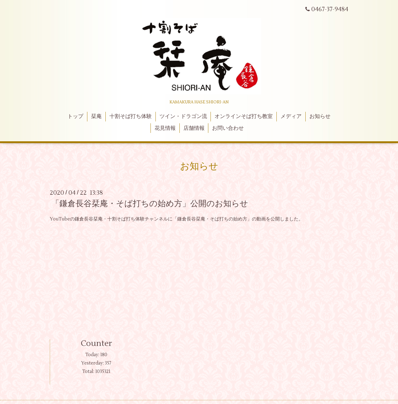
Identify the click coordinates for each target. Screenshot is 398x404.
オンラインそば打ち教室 (244, 116)
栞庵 (96, 116)
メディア (291, 116)
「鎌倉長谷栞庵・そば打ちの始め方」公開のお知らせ (149, 203)
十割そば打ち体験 (130, 116)
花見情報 (165, 128)
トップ (75, 116)
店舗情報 (194, 128)
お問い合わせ (228, 128)
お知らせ (320, 116)
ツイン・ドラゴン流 (183, 116)
